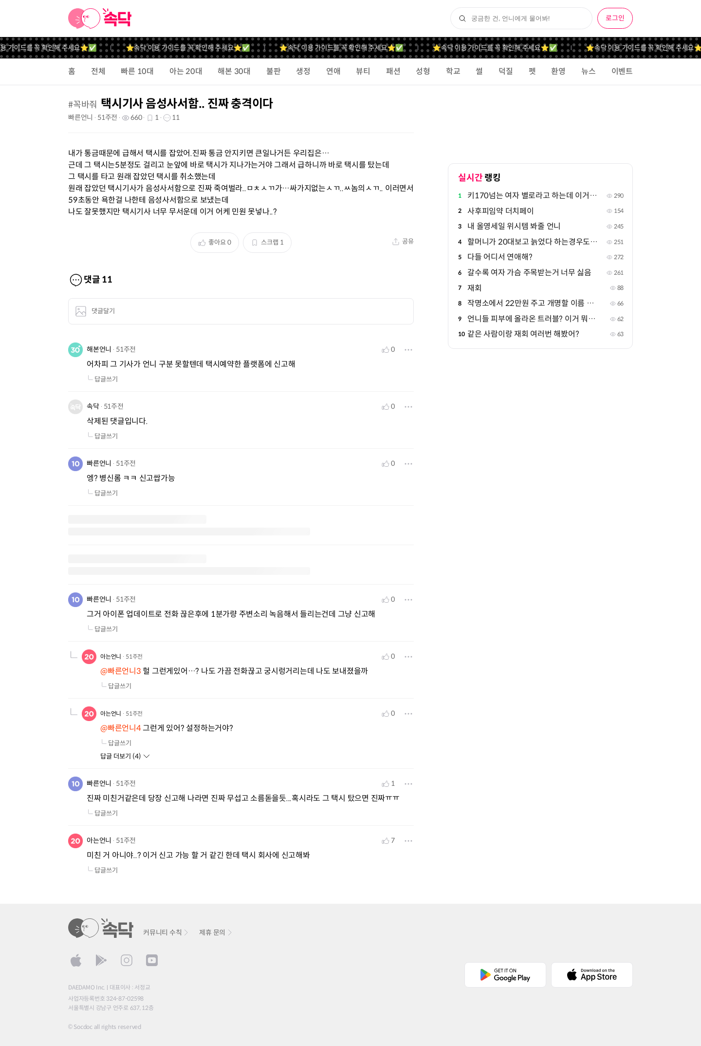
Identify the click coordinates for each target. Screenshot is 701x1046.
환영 (558, 71)
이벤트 (622, 71)
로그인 (615, 18)
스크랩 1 (267, 242)
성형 (423, 71)
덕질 (505, 71)
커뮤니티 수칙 (166, 932)
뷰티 (363, 71)
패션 (393, 71)
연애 (333, 71)
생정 (303, 71)
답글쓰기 (102, 379)
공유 (403, 241)
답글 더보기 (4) (125, 756)
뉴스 (588, 71)
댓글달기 (95, 311)
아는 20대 (186, 71)
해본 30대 (234, 71)
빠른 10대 (137, 71)
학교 (453, 71)
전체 (98, 71)
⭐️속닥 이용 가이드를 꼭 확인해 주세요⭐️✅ (194, 47)
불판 (273, 71)
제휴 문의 (216, 932)
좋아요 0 (214, 242)
